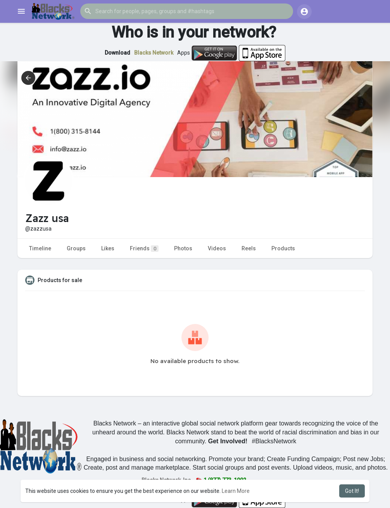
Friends (144, 248)
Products (283, 248)
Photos (183, 248)
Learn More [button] (236, 491)
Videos (217, 248)
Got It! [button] (352, 491)
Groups (76, 248)
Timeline (40, 248)
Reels (249, 248)
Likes (107, 248)
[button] (186, 11)
